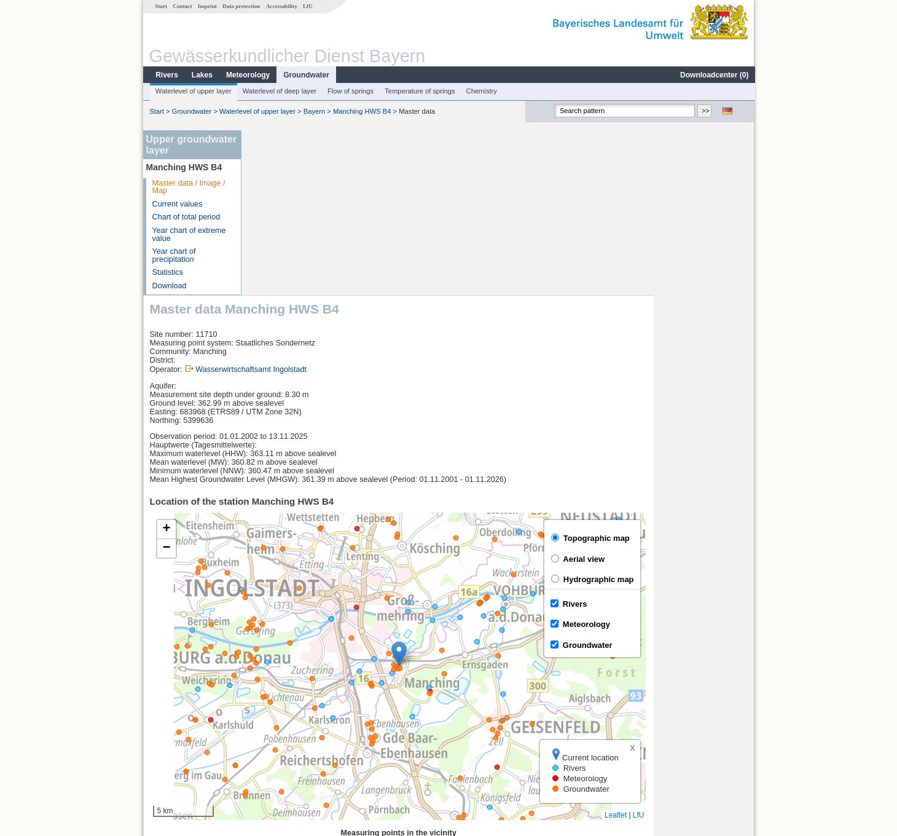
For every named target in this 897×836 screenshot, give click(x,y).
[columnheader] (312, 682)
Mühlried (273, 723)
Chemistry (481, 91)
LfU (307, 6)
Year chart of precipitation (173, 255)
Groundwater (306, 75)
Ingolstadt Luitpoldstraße (301, 696)
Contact (181, 6)
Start (160, 6)
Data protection (240, 6)
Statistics (167, 272)
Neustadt (274, 709)
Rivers (166, 75)
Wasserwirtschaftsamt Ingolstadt (351, 204)
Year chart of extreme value (188, 234)
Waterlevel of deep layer (279, 91)
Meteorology (247, 75)
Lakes (201, 75)
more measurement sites (308, 750)
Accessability (281, 6)
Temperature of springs (419, 91)
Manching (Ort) (284, 736)
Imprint (206, 6)
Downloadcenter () (714, 75)
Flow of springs (350, 91)
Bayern (313, 111)
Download (169, 286)
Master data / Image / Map (188, 187)
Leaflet (716, 650)
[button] (499, 489)
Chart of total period (186, 217)
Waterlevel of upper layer (193, 91)
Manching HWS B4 (361, 111)
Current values (177, 204)
